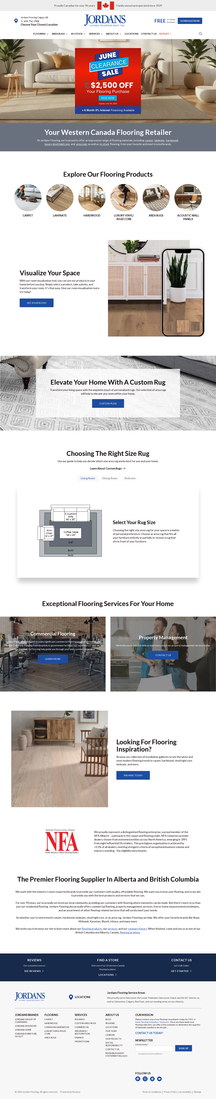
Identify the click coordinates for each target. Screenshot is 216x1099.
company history (137, 928)
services (112, 928)
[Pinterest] (152, 1079)
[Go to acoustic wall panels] (188, 202)
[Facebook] (137, 1078)
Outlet (164, 33)
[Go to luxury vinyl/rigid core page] (124, 202)
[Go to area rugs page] (156, 202)
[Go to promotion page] (108, 112)
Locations (132, 33)
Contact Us (149, 33)
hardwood (172, 140)
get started (180, 971)
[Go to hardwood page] (92, 202)
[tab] (88, 478)
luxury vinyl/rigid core (57, 144)
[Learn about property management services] (163, 655)
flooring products (92, 928)
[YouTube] (159, 1079)
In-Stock (77, 33)
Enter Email (141, 1044)
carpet (149, 140)
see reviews (32, 971)
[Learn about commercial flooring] (53, 659)
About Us (112, 33)
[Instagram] (145, 1078)
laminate (159, 140)
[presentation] (158, 1062)
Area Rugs (58, 33)
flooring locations (130, 932)
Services (94, 33)
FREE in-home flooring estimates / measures (165, 1020)
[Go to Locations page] (79, 997)
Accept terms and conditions (150, 1054)
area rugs (81, 144)
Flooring (39, 33)
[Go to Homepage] (30, 996)
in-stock (104, 144)
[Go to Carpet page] (28, 202)
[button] (39, 24)
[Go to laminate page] (60, 202)
